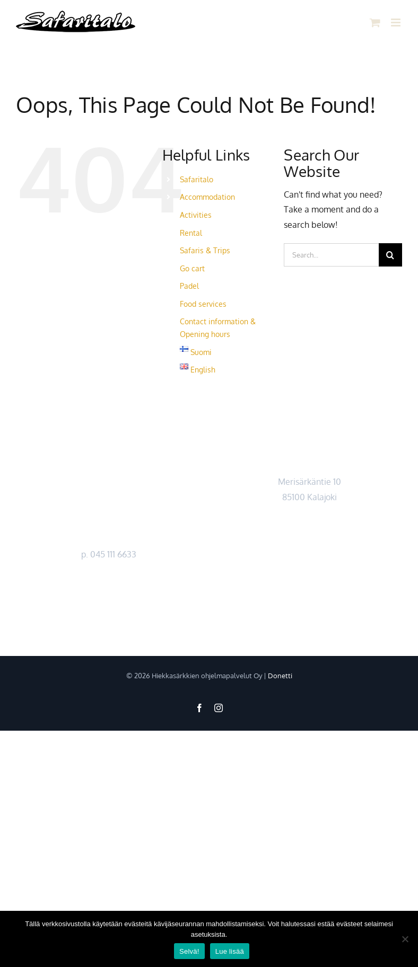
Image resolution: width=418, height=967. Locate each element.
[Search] (390, 255)
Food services (203, 303)
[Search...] (331, 255)
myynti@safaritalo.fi (109, 569)
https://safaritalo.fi (109, 584)
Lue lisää (229, 951)
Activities (196, 214)
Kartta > (309, 512)
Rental (191, 232)
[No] (404, 939)
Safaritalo (196, 179)
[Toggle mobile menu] (396, 22)
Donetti (280, 675)
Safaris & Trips (205, 250)
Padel (189, 285)
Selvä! (189, 951)
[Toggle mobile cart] (375, 22)
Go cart (192, 268)
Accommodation (207, 196)
